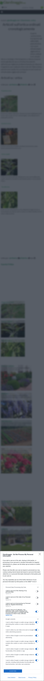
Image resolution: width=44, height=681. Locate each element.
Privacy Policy (32, 677)
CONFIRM (12, 671)
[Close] (40, 554)
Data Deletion (11, 677)
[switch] (36, 591)
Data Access (21, 677)
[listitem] (22, 587)
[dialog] (22, 616)
